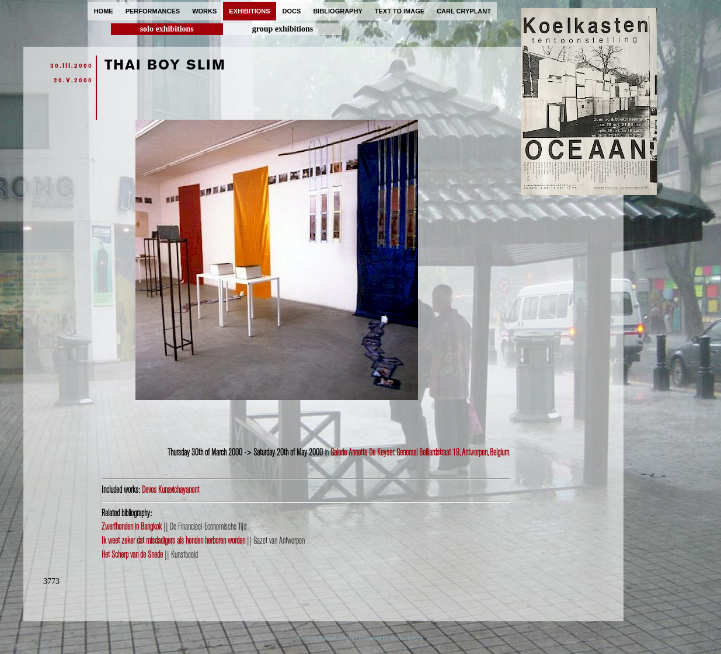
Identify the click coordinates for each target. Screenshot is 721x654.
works (204, 11)
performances (153, 11)
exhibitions (249, 11)
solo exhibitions (167, 29)
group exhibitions (282, 29)
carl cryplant (464, 11)
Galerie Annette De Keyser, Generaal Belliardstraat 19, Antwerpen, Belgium (419, 452)
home (103, 11)
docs (292, 11)
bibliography (337, 11)
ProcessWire (407, 637)
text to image (399, 11)
